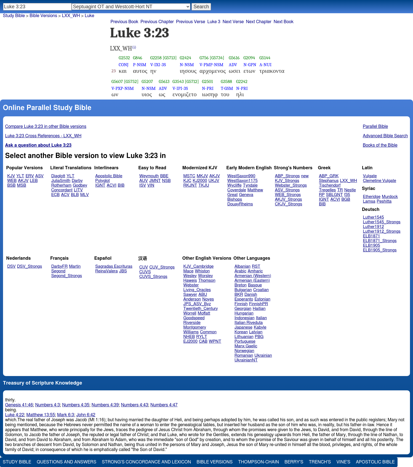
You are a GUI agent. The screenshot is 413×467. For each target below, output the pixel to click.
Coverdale (236, 190)
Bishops (234, 199)
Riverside (192, 323)
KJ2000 (200, 181)
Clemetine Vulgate (379, 181)
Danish (250, 294)
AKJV (23, 181)
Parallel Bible (375, 126)
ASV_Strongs (287, 190)
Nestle (350, 190)
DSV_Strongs (29, 266)
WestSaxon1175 (242, 181)
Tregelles (327, 190)
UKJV (214, 181)
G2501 (207, 81)
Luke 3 (213, 22)
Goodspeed (194, 318)
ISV (142, 185)
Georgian (243, 309)
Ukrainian (263, 355)
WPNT (215, 341)
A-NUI (265, 64)
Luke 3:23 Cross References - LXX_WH (43, 136)
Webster (191, 285)
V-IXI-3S (158, 64)
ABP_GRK (329, 176)
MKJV (202, 176)
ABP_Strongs (287, 176)
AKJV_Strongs (288, 199)
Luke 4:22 (14, 415)
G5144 (264, 57)
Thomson (206, 280)
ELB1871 (371, 236)
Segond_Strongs (66, 276)
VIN (150, 185)
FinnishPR (258, 304)
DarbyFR (59, 266)
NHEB (189, 337)
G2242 (241, 81)
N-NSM (187, 64)
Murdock (390, 197)
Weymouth (149, 176)
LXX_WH (71, 16)
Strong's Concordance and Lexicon (146, 462)
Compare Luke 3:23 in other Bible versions (45, 126)
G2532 (124, 57)
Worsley (205, 276)
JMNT (155, 181)
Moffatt (204, 313)
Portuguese (245, 341)
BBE (164, 176)
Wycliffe (234, 185)
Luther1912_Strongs (382, 231)
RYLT (201, 337)
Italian (261, 318)
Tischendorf (329, 185)
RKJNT (190, 185)
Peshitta (384, 201)
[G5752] (131, 81)
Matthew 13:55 (40, 415)
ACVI (111, 185)
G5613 (164, 81)
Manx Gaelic (246, 346)
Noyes (208, 299)
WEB (12, 181)
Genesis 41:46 (19, 405)
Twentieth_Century (200, 309)
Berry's (293, 462)
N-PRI (208, 88)
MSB (21, 185)
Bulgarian (243, 290)
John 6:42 (85, 415)
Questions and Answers (66, 462)
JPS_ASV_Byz (197, 304)
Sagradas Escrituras (113, 266)
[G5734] (217, 57)
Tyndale (250, 185)
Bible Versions (43, 16)
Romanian (244, 355)
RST (256, 266)
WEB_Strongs (288, 195)
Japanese (243, 327)
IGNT (100, 185)
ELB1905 (371, 245)
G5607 (117, 81)
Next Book (284, 22)
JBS (123, 271)
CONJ (123, 64)
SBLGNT (334, 195)
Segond (58, 271)
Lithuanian (244, 337)
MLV (84, 195)
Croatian (261, 290)
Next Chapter (258, 22)
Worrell (189, 313)
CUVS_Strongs (153, 277)
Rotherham (61, 185)
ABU (202, 294)
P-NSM (139, 64)
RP (322, 195)
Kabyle (260, 327)
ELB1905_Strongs (380, 250)
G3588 (226, 81)
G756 (204, 57)
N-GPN (249, 64)
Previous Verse (190, 22)
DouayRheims (240, 204)
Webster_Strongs (291, 185)
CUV (143, 267)
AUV (143, 181)
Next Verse (233, 22)
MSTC (189, 176)
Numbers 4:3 (47, 405)
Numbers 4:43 (134, 405)
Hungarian (244, 313)
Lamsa (369, 201)
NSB (166, 181)
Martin (75, 266)
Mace (188, 271)
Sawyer (190, 294)
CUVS (145, 272)
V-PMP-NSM (211, 64)
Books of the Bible (380, 145)
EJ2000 (190, 341)
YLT (20, 176)
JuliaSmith (60, 181)
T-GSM (227, 88)
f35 (347, 195)
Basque (255, 285)
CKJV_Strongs (288, 204)
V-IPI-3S (180, 88)
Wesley (190, 276)
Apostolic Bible (375, 462)
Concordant (62, 190)
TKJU (203, 185)
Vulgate (370, 176)
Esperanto (244, 299)
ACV (65, 195)
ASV (39, 176)
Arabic (240, 271)
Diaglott (58, 176)
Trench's (320, 462)
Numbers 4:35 (75, 405)
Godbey (80, 185)
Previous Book (124, 22)
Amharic (255, 271)
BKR (239, 294)
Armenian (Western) (253, 276)
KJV (11, 176)
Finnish (241, 304)
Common (208, 332)
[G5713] (170, 57)
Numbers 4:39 (105, 405)
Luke (89, 16)
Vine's (343, 462)
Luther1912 (373, 227)
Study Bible (14, 16)
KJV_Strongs (287, 181)
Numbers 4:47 (164, 405)
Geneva (246, 195)
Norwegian (244, 351)
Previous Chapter (157, 22)
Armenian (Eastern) (252, 280)
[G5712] (192, 81)
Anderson (192, 299)
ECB (55, 195)
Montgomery (194, 327)
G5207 (147, 81)
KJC (187, 181)
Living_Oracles (197, 290)
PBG (259, 337)
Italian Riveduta (249, 323)
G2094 (249, 57)
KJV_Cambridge (198, 266)
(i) (134, 47)
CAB (203, 341)
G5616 (234, 57)
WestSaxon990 (241, 176)
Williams (191, 332)
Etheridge (371, 197)
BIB (121, 185)
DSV (11, 266)
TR (340, 190)
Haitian (259, 309)
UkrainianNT (246, 360)
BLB (75, 195)
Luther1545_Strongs (382, 222)
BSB (11, 185)
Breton (241, 285)
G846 (137, 57)
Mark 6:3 (65, 415)
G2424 (185, 57)
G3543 (178, 81)
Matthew (255, 190)
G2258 (156, 57)
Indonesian (245, 318)
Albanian (243, 266)
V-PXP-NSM (122, 88)
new (305, 176)
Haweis (190, 280)
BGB (345, 199)
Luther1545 (373, 217)
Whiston (202, 271)
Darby (77, 181)
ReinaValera (106, 271)
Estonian (262, 299)
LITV (78, 190)
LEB (34, 181)
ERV (30, 176)
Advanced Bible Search (385, 136)
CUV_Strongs (161, 267)
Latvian (255, 332)
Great (232, 195)
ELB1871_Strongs (380, 241)
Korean (241, 332)
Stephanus (329, 181)
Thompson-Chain (258, 462)
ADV (233, 64)
